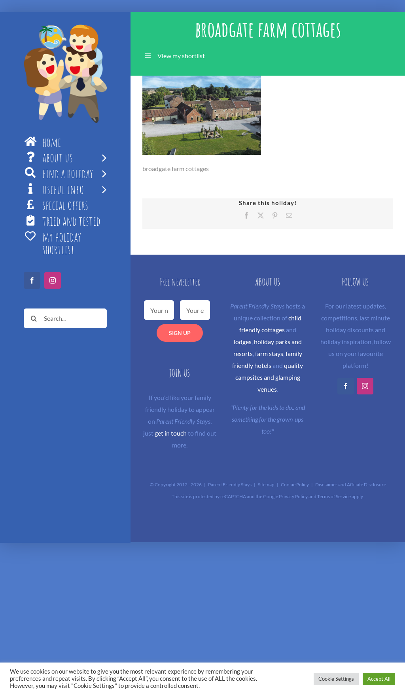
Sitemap (266, 484)
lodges (243, 341)
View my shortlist (181, 55)
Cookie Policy (295, 484)
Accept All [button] (378, 679)
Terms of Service (334, 496)
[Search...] (65, 318)
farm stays (269, 353)
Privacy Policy (293, 496)
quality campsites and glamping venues (269, 377)
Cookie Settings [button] (336, 679)
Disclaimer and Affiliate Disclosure (350, 484)
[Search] (34, 318)
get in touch (171, 433)
